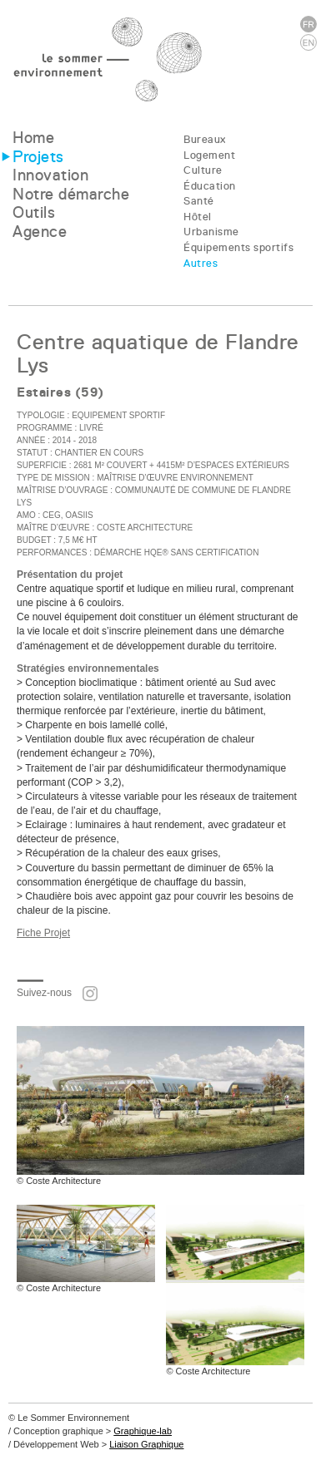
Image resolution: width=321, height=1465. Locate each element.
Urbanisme (211, 231)
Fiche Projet (43, 933)
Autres (200, 263)
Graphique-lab (142, 1431)
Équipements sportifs (238, 247)
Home (33, 137)
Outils (34, 212)
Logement (209, 155)
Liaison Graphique (146, 1444)
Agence (40, 231)
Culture (203, 170)
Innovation (50, 175)
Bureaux (204, 139)
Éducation (209, 186)
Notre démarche (71, 194)
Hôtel (197, 216)
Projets (38, 156)
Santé (198, 201)
